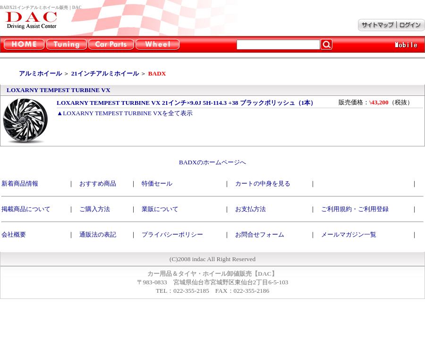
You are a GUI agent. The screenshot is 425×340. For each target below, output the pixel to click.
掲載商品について (26, 208)
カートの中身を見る (262, 183)
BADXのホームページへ (212, 162)
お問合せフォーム (259, 234)
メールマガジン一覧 (348, 234)
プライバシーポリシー (172, 234)
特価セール (157, 183)
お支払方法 (250, 208)
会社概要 (13, 234)
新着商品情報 (19, 183)
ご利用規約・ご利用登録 (355, 208)
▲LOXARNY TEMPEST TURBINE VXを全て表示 (125, 113)
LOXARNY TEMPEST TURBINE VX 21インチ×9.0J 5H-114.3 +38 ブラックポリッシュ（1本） (186, 102)
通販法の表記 (97, 234)
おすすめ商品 (97, 183)
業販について (160, 208)
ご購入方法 (94, 208)
